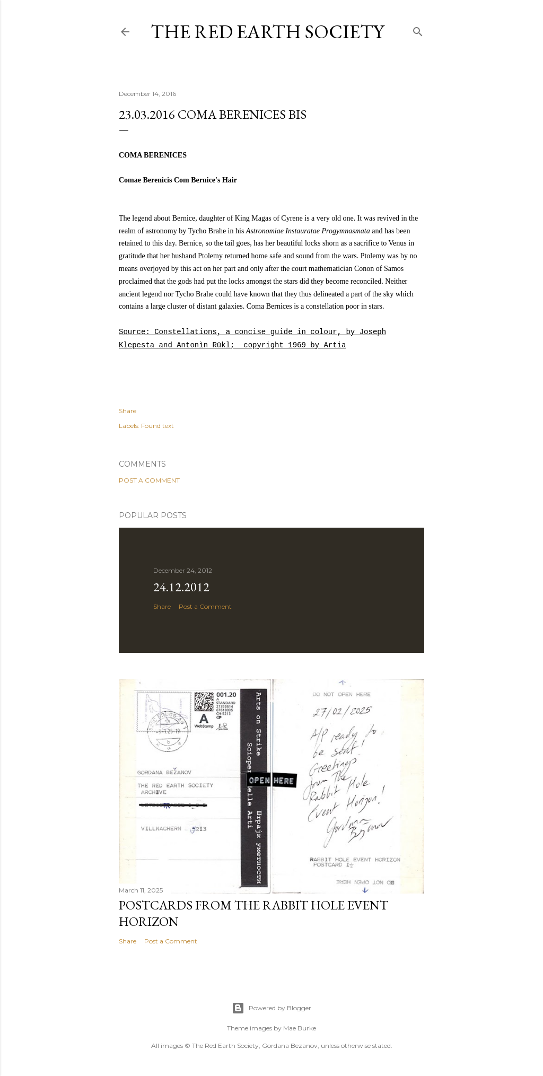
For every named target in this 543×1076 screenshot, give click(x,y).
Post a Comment (149, 480)
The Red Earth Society (267, 31)
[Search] (417, 29)
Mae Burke (299, 1028)
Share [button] (127, 411)
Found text (157, 426)
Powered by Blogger (271, 1008)
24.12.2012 (181, 587)
